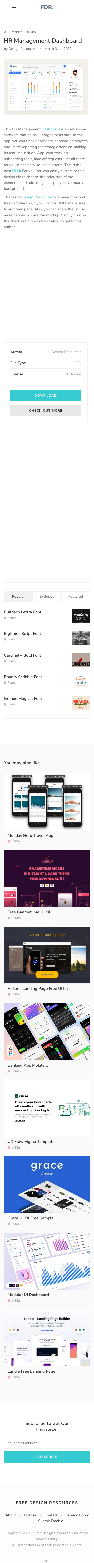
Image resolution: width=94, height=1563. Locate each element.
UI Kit (16, 170)
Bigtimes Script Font (22, 633)
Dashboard (51, 129)
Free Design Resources (47, 1503)
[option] (46, 87)
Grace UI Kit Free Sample (31, 1218)
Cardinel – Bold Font (22, 655)
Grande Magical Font (23, 698)
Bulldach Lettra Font (22, 612)
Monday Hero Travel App (30, 835)
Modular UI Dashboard (28, 1294)
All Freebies (13, 32)
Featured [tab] (75, 596)
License (30, 1515)
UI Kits (30, 32)
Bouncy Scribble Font (23, 677)
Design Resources (36, 197)
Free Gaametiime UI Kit (29, 912)
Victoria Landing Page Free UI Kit (38, 988)
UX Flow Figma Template (31, 1141)
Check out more (45, 410)
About (10, 1515)
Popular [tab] (18, 596)
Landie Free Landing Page (31, 1371)
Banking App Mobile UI (29, 1065)
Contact (51, 1515)
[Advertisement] (47, 286)
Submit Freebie (50, 1520)
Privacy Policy (77, 1515)
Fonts (12, 618)
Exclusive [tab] (47, 596)
